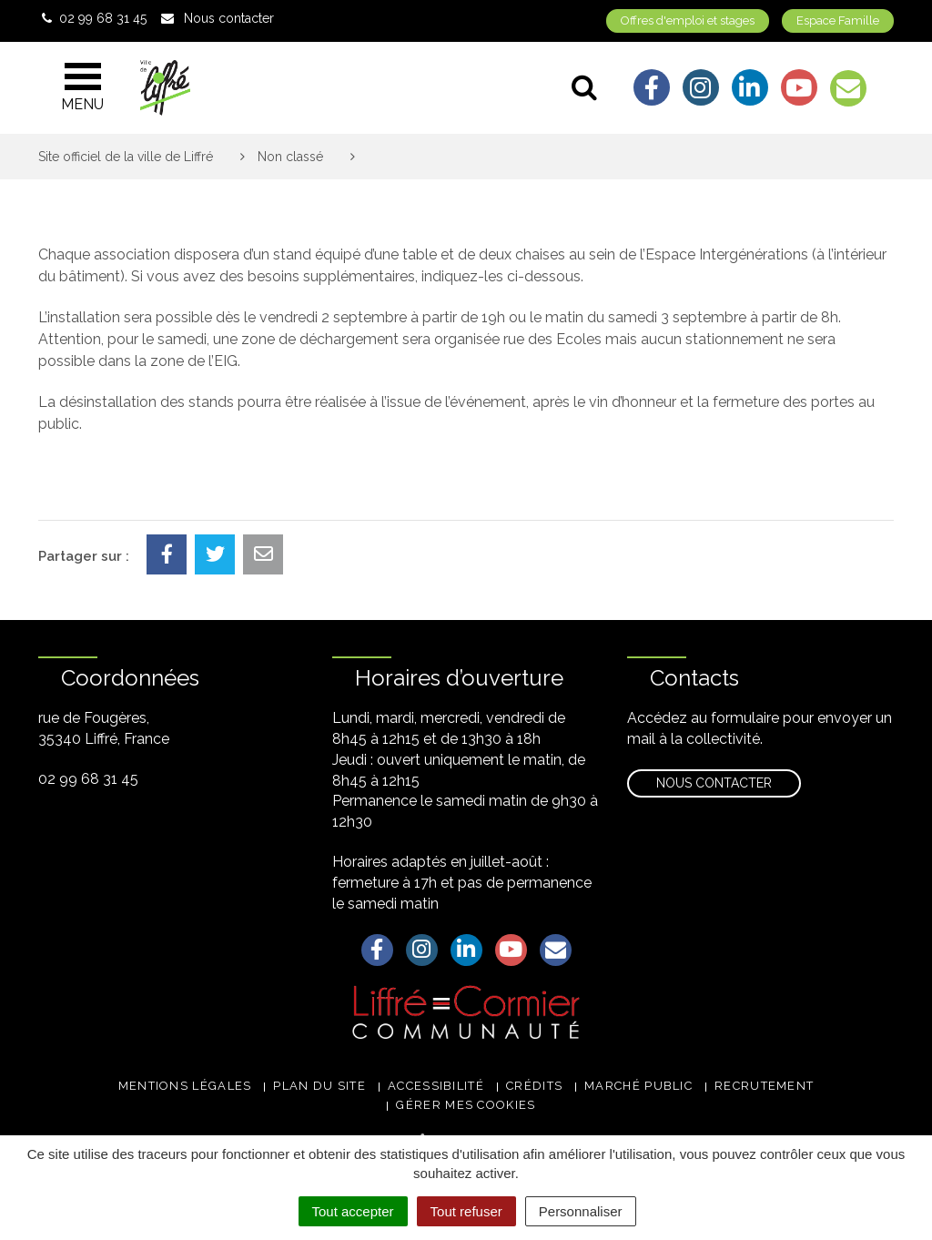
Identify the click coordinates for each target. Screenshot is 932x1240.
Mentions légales (185, 1086)
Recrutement (764, 1086)
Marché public (638, 1086)
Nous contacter (714, 783)
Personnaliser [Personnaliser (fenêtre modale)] (581, 1211)
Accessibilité (436, 1086)
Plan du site (319, 1086)
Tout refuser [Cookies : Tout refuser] (466, 1211)
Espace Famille (837, 20)
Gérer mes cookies (465, 1105)
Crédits (534, 1086)
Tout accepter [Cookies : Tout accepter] (353, 1211)
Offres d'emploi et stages (688, 20)
